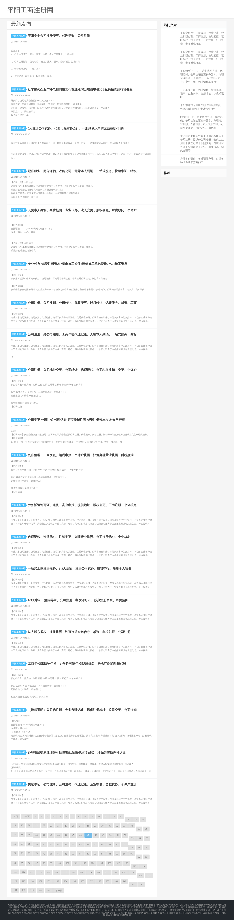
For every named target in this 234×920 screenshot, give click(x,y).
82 (66, 854)
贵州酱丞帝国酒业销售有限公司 (91, 907)
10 (92, 816)
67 (95, 844)
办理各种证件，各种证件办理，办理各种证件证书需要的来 (202, 160)
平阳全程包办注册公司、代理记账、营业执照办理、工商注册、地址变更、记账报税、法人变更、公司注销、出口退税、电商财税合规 (202, 38)
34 (132, 826)
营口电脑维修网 (15, 911)
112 (23, 872)
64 (73, 844)
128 (15, 881)
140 (116, 881)
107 (118, 863)
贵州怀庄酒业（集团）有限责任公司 (113, 909)
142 (133, 884)
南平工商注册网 (125, 904)
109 (134, 866)
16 (136, 819)
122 (107, 872)
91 (132, 854)
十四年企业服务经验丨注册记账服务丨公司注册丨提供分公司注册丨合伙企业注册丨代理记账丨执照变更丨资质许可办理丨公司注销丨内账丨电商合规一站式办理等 (202, 143)
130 (32, 881)
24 (58, 826)
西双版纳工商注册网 (99, 911)
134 (65, 881)
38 (22, 834)
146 (32, 890)
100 (59, 863)
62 (58, 844)
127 (149, 875)
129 (23, 881)
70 (117, 844)
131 (40, 881)
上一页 (26, 816)
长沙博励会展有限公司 (145, 907)
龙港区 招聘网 (210, 911)
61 (51, 844)
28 (88, 826)
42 (51, 835)
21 (36, 825)
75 (15, 853)
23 (51, 826)
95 (22, 863)
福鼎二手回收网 (135, 911)
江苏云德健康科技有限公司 (33, 907)
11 (99, 816)
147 (40, 890)
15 (128, 819)
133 (57, 881)
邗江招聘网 (197, 911)
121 (98, 872)
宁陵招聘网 (13, 907)
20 (29, 825)
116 (56, 872)
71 (124, 844)
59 (36, 844)
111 (15, 872)
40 (36, 835)
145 (23, 890)
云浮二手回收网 (167, 911)
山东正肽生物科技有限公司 (66, 909)
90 (124, 854)
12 (106, 816)
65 (80, 844)
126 (140, 875)
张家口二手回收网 (118, 911)
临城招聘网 (125, 913)
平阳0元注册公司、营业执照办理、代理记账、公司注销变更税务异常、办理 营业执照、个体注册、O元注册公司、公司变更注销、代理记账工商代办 (202, 76)
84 (80, 854)
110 (143, 866)
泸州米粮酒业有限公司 (156, 909)
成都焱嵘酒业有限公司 (167, 907)
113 (31, 872)
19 (22, 825)
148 (48, 890)
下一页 (59, 890)
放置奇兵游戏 (138, 909)
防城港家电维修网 (169, 904)
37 (15, 834)
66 (88, 844)
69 (110, 844)
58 (29, 844)
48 (96, 835)
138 (99, 881)
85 (88, 854)
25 (66, 826)
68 (102, 844)
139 (107, 881)
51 (118, 835)
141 (124, 881)
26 (73, 826)
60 (44, 844)
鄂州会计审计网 (202, 904)
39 (29, 834)
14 (121, 816)
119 (81, 872)
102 (76, 863)
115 (48, 872)
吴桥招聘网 (113, 913)
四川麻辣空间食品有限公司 (120, 907)
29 (95, 826)
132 (48, 881)
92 (139, 857)
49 (103, 835)
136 (82, 881)
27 (80, 826)
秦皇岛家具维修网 (48, 911)
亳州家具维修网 (65, 911)
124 (123, 872)
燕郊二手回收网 (183, 911)
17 (143, 819)
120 (90, 872)
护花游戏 (97, 904)
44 (66, 835)
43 (58, 835)
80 (51, 854)
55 (147, 838)
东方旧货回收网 (186, 904)
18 (15, 825)
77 (29, 853)
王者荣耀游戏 (174, 909)
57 (22, 844)
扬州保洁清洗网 (213, 907)
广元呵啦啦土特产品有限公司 (196, 909)
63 (66, 844)
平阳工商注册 (19, 35)
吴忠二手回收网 (151, 911)
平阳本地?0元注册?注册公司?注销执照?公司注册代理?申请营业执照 (200, 107)
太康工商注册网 (45, 909)
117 (65, 872)
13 (114, 816)
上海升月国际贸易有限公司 (192, 907)
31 (110, 826)
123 (115, 872)
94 (15, 863)
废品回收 (87, 904)
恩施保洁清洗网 (218, 904)
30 (102, 826)
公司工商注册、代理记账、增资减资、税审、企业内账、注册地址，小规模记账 (202, 94)
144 (15, 890)
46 (80, 835)
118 (73, 872)
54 (140, 838)
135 (74, 881)
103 (84, 863)
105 (101, 863)
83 (73, 854)
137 (91, 881)
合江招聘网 (154, 904)
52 (125, 835)
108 (126, 863)
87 (102, 854)
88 (110, 854)
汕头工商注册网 (140, 904)
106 (109, 863)
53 (132, 838)
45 (73, 835)
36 (146, 829)
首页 (16, 816)
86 (95, 854)
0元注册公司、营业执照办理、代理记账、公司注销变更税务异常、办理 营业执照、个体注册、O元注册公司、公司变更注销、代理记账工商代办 (201, 122)
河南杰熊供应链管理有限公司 (61, 907)
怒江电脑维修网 (81, 911)
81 (58, 854)
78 (36, 853)
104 (92, 863)
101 (67, 863)
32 (117, 826)
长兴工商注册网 (218, 909)
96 (29, 863)
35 (139, 829)
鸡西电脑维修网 (31, 911)
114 (40, 872)
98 (44, 863)
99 (51, 863)
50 (110, 835)
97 (36, 863)
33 (124, 826)
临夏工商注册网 (87, 909)
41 (44, 835)
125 (132, 872)
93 (146, 857)
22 (44, 825)
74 (146, 847)
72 (132, 847)
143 (141, 884)
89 (117, 854)
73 (139, 847)
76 (22, 853)
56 (15, 844)
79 (44, 854)
